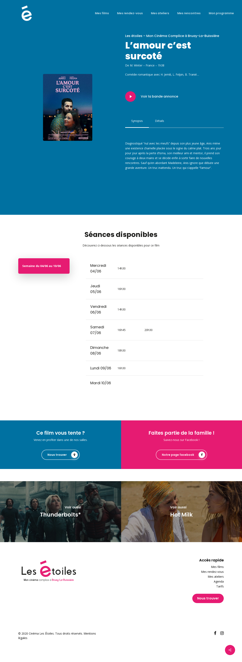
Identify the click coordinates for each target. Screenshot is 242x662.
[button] (137, 121)
